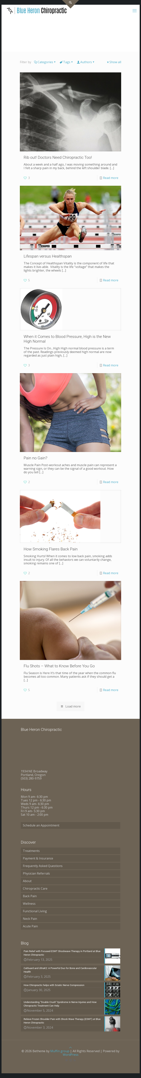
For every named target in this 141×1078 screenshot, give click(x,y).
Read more (110, 178)
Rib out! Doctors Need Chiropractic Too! (58, 157)
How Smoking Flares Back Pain (51, 549)
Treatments (31, 851)
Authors (86, 62)
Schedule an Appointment (41, 825)
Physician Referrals (36, 873)
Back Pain (30, 896)
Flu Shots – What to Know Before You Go (59, 666)
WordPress (70, 1055)
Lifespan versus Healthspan (48, 256)
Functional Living (35, 911)
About (27, 881)
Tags (66, 62)
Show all (113, 62)
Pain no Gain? (35, 458)
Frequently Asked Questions (43, 866)
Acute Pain (30, 926)
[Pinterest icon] (66, 1060)
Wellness (29, 904)
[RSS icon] (74, 1060)
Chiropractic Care (35, 888)
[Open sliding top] (70, 4)
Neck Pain (30, 919)
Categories (45, 62)
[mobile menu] (134, 10)
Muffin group (59, 1051)
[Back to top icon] (70, 1047)
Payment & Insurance (38, 858)
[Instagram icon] (70, 1060)
